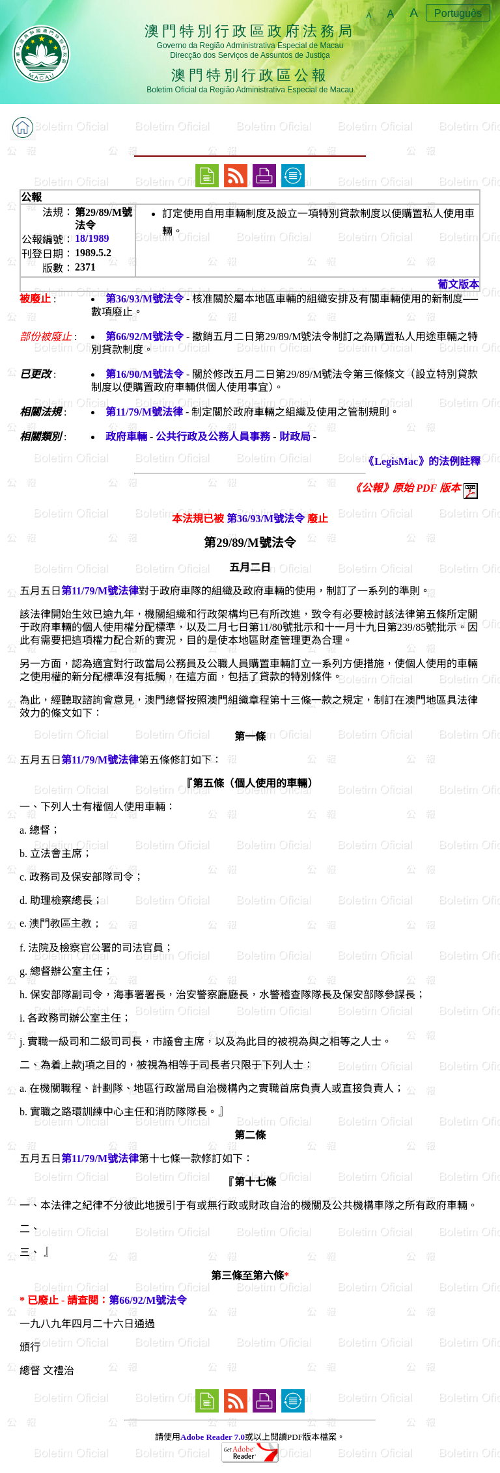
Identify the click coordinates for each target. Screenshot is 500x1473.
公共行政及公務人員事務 (213, 436)
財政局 (295, 436)
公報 (31, 197)
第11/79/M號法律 (144, 412)
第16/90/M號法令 (144, 374)
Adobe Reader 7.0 (212, 1437)
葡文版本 (458, 284)
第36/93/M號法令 (144, 298)
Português (458, 13)
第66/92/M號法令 (144, 336)
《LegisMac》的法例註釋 (422, 461)
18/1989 (92, 238)
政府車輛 (126, 436)
